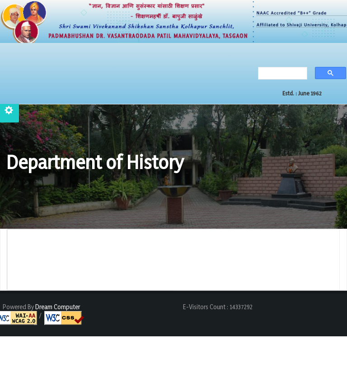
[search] (280, 74)
